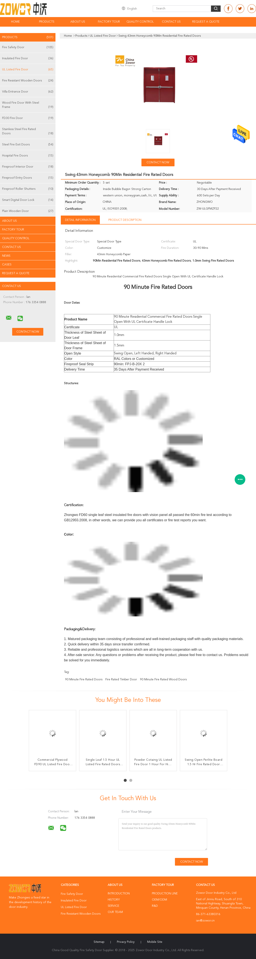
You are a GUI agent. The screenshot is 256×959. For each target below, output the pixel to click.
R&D (155, 905)
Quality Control (140, 21)
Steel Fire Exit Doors (27, 144)
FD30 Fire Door (27, 118)
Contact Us (171, 21)
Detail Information (80, 220)
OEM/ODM (159, 899)
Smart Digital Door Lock (27, 200)
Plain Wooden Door (27, 211)
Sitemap (99, 941)
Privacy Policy (126, 941)
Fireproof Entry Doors (27, 178)
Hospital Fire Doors (27, 156)
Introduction (119, 893)
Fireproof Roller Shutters (27, 189)
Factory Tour (109, 21)
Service (113, 905)
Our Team (115, 912)
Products (46, 21)
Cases (7, 264)
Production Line (165, 893)
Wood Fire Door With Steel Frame (27, 105)
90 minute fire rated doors (83, 679)
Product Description (124, 220)
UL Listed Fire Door (27, 69)
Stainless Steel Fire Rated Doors (27, 132)
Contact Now (158, 162)
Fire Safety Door (27, 47)
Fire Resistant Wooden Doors (27, 80)
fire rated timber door (121, 679)
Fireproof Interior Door (27, 167)
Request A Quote (206, 21)
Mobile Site (154, 941)
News (6, 255)
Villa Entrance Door (27, 92)
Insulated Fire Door (27, 58)
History (114, 899)
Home (15, 21)
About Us (77, 21)
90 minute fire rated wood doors (163, 679)
